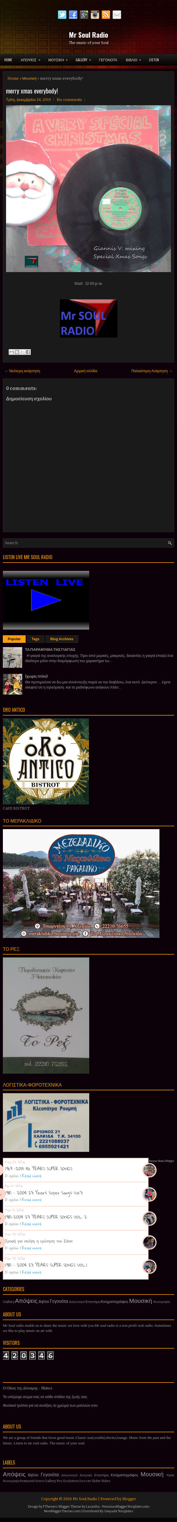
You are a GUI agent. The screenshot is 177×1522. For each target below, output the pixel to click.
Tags (35, 639)
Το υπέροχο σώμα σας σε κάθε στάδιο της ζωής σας (45, 1397)
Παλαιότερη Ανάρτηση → (152, 371)
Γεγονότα (59, 1301)
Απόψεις (26, 1301)
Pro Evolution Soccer (74, 1481)
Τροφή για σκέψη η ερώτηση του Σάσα (39, 1241)
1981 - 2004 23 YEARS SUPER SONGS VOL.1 (46, 1265)
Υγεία (170, 1475)
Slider (96, 1481)
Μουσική (29, 78)
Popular (14, 639)
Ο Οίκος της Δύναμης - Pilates (27, 1388)
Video (106, 1481)
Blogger (129, 1499)
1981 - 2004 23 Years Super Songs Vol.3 (44, 1193)
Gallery (8, 1302)
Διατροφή (86, 1475)
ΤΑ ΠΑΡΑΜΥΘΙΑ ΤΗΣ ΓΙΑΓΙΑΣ (50, 649)
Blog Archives (61, 639)
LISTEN (154, 59)
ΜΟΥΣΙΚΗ (59, 58)
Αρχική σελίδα (85, 371)
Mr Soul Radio (88, 34)
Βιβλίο (44, 1301)
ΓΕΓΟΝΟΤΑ (108, 59)
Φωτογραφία (161, 1302)
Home (8, 59)
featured (27, 1481)
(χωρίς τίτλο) (36, 676)
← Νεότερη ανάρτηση (22, 371)
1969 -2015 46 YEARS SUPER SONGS (38, 1169)
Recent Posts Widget (161, 1161)
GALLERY (85, 58)
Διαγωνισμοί (77, 1302)
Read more (32, 1175)
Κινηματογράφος (114, 1301)
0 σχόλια (11, 1175)
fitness (39, 1481)
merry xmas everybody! (32, 90)
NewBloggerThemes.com (62, 1511)
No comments (69, 99)
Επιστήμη (93, 1302)
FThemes (50, 1506)
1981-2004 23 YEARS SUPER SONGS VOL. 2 (46, 1217)
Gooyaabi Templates (118, 1511)
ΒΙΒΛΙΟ (135, 58)
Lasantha (93, 1506)
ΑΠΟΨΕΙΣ (32, 58)
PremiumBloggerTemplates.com (125, 1506)
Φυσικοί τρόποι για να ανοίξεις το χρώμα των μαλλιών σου (50, 1405)
